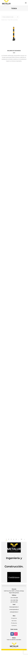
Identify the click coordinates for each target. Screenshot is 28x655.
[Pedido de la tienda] (10, 17)
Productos (14, 623)
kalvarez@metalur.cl (14, 607)
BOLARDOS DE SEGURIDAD (14, 50)
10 (21, 539)
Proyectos (14, 618)
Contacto (14, 625)
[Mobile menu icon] (26, 3)
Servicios (14, 620)
